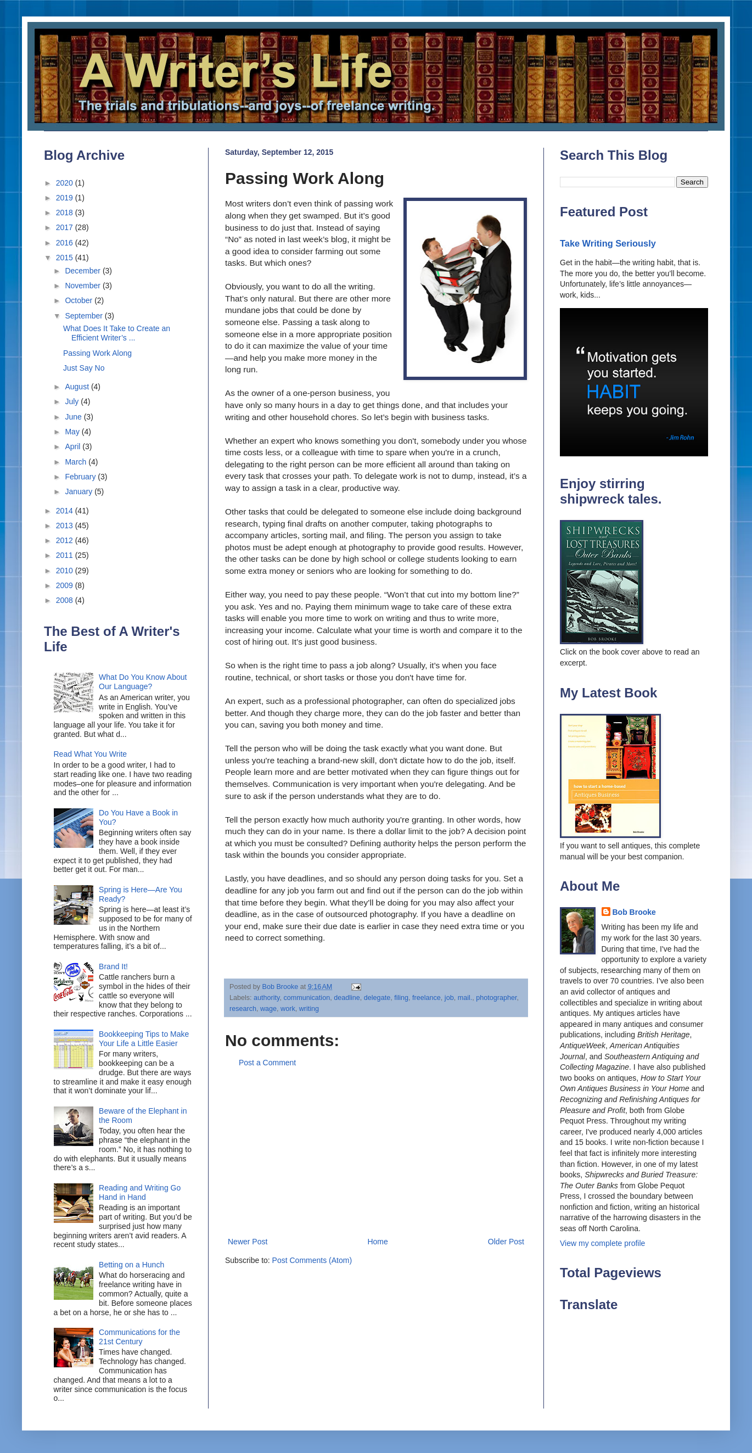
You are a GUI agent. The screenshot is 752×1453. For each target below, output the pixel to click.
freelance (426, 998)
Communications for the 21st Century (139, 1337)
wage (268, 1009)
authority (266, 998)
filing (401, 998)
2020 (65, 182)
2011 (65, 555)
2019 (65, 197)
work (287, 1009)
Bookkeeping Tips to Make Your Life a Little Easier (144, 1039)
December (83, 270)
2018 (65, 212)
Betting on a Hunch (131, 1264)
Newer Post (247, 1241)
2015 (65, 257)
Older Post (506, 1241)
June (74, 416)
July (73, 401)
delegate (377, 998)
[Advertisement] (376, 1152)
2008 (65, 600)
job (449, 998)
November (83, 285)
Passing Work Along (97, 353)
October (79, 300)
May (73, 431)
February (81, 476)
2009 (65, 585)
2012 (65, 540)
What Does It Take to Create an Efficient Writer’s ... (116, 333)
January (79, 491)
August (78, 386)
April (73, 446)
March (76, 461)
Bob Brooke (634, 912)
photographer (496, 998)
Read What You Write (90, 754)
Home (377, 1241)
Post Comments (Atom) (312, 1260)
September (84, 315)
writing (309, 1009)
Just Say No (83, 368)
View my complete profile (602, 1243)
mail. (465, 998)
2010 (65, 570)
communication (306, 998)
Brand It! (113, 966)
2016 (65, 242)
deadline (347, 998)
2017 (65, 227)
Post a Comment (267, 1062)
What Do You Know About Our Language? (143, 682)
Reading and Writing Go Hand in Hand (140, 1192)
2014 (65, 510)
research (242, 1009)
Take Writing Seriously (608, 243)
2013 (65, 525)
